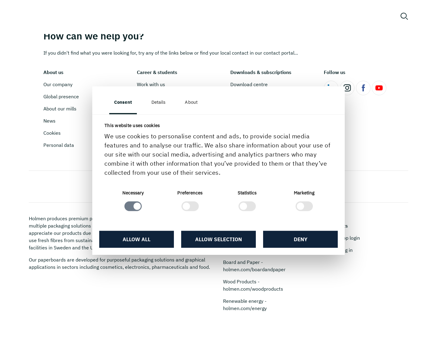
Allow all (137, 239)
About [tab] (191, 102)
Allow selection (218, 239)
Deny (300, 239)
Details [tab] (158, 102)
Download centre (249, 84)
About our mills (59, 109)
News (49, 121)
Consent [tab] (123, 102)
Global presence (61, 96)
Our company (58, 84)
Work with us (151, 84)
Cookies (52, 133)
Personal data (58, 145)
